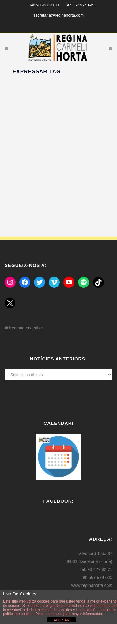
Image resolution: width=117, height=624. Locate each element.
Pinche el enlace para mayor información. (68, 614)
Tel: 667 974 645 (79, 5)
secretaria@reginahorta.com (58, 15)
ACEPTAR (61, 620)
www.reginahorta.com (91, 585)
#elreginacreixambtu (24, 327)
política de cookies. (18, 614)
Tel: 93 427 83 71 (44, 5)
